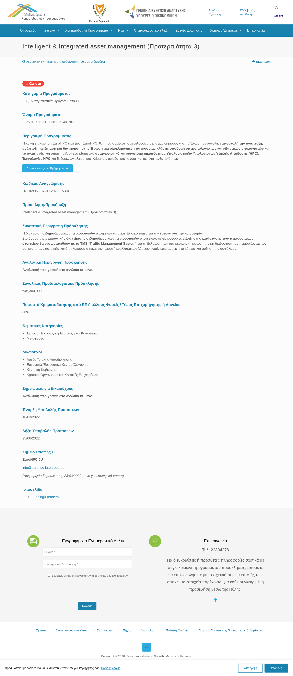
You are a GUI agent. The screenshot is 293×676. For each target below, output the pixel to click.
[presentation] (73, 591)
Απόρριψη (250, 668)
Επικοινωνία (105, 630)
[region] (146, 668)
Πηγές (127, 630)
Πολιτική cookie (111, 668)
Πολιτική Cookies (177, 630)
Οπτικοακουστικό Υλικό (71, 630)
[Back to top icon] (146, 647)
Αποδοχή (276, 668)
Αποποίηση (148, 630)
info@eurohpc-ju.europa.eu (43, 468)
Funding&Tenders (45, 497)
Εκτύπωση (261, 61)
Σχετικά (41, 630)
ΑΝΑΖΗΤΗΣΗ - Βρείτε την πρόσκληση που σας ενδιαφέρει (63, 61)
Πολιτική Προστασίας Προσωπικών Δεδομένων (229, 630)
